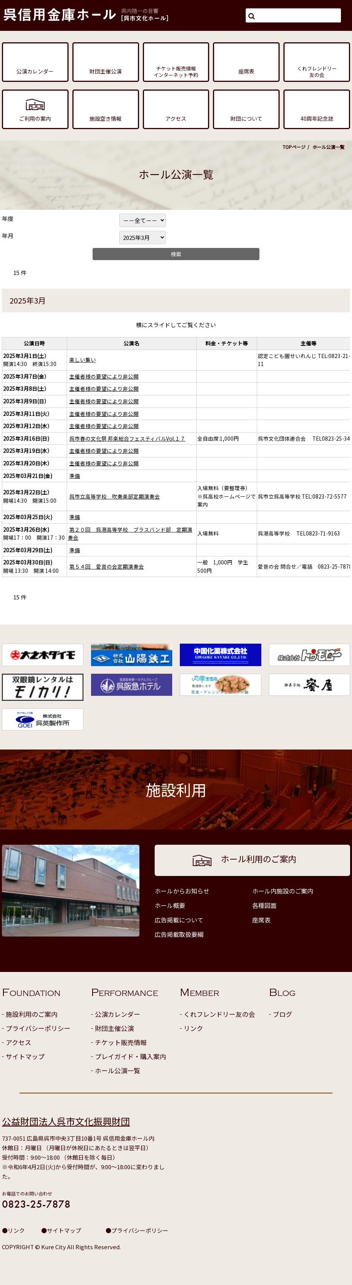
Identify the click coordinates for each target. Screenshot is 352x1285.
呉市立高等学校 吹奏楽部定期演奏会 (114, 496)
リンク (193, 1028)
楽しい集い (82, 359)
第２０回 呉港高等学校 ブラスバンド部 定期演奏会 (130, 534)
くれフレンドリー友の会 (219, 1014)
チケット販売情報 (121, 1042)
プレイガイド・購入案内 (130, 1056)
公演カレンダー (117, 1014)
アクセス (18, 1042)
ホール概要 (170, 905)
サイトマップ (25, 1056)
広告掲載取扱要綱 (179, 934)
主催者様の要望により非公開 (104, 376)
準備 (74, 475)
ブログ (282, 1014)
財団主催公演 (114, 1028)
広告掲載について (179, 919)
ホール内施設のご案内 (282, 890)
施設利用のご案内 (32, 1014)
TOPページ (294, 147)
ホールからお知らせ (182, 890)
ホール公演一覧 (117, 1070)
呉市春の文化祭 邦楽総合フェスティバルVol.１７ (127, 438)
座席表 (261, 919)
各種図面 (264, 905)
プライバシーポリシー (38, 1028)
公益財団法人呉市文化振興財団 (66, 1121)
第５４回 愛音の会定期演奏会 (106, 566)
